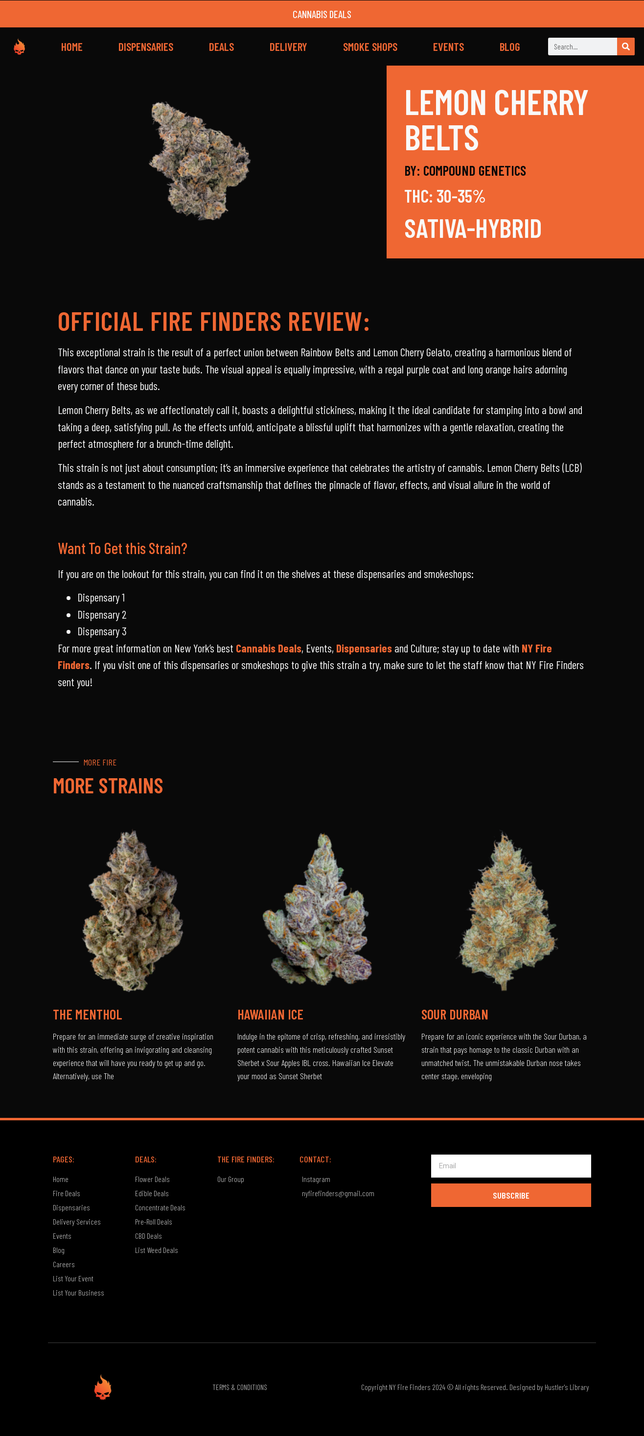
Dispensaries (364, 648)
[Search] (626, 46)
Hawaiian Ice (270, 1014)
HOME (72, 46)
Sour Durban (454, 1014)
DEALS (221, 46)
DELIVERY (288, 46)
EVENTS (448, 46)
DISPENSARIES (145, 46)
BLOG (510, 46)
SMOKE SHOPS (370, 46)
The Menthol (87, 1014)
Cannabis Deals (268, 648)
